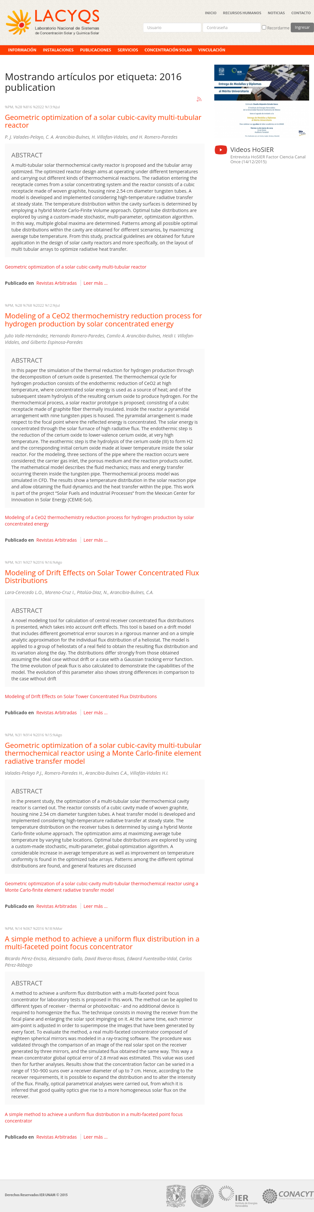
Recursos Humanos (242, 13)
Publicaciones (95, 50)
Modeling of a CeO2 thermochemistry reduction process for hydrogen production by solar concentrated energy (103, 319)
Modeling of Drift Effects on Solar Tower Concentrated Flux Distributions (102, 576)
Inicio (211, 13)
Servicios (128, 50)
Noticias (276, 13)
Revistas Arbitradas (56, 283)
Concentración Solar (168, 50)
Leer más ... (95, 283)
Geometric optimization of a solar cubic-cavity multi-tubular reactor (103, 121)
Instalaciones (58, 50)
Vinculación (211, 50)
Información (22, 50)
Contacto (301, 13)
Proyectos (19, 59)
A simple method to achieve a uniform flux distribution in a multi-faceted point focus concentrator (102, 942)
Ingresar (302, 27)
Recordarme (275, 28)
